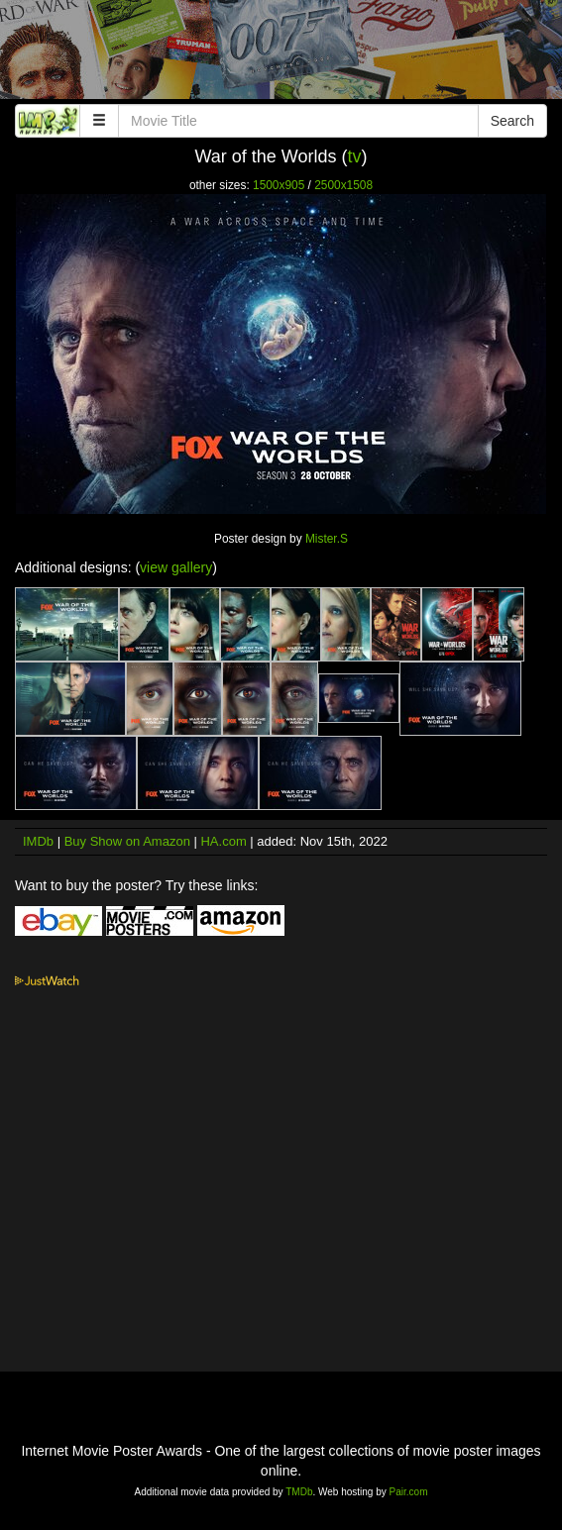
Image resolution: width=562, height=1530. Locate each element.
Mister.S (326, 539)
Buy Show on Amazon (127, 841)
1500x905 (278, 185)
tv (355, 156)
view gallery (176, 567)
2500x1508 (343, 185)
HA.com (223, 841)
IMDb (38, 841)
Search (512, 121)
